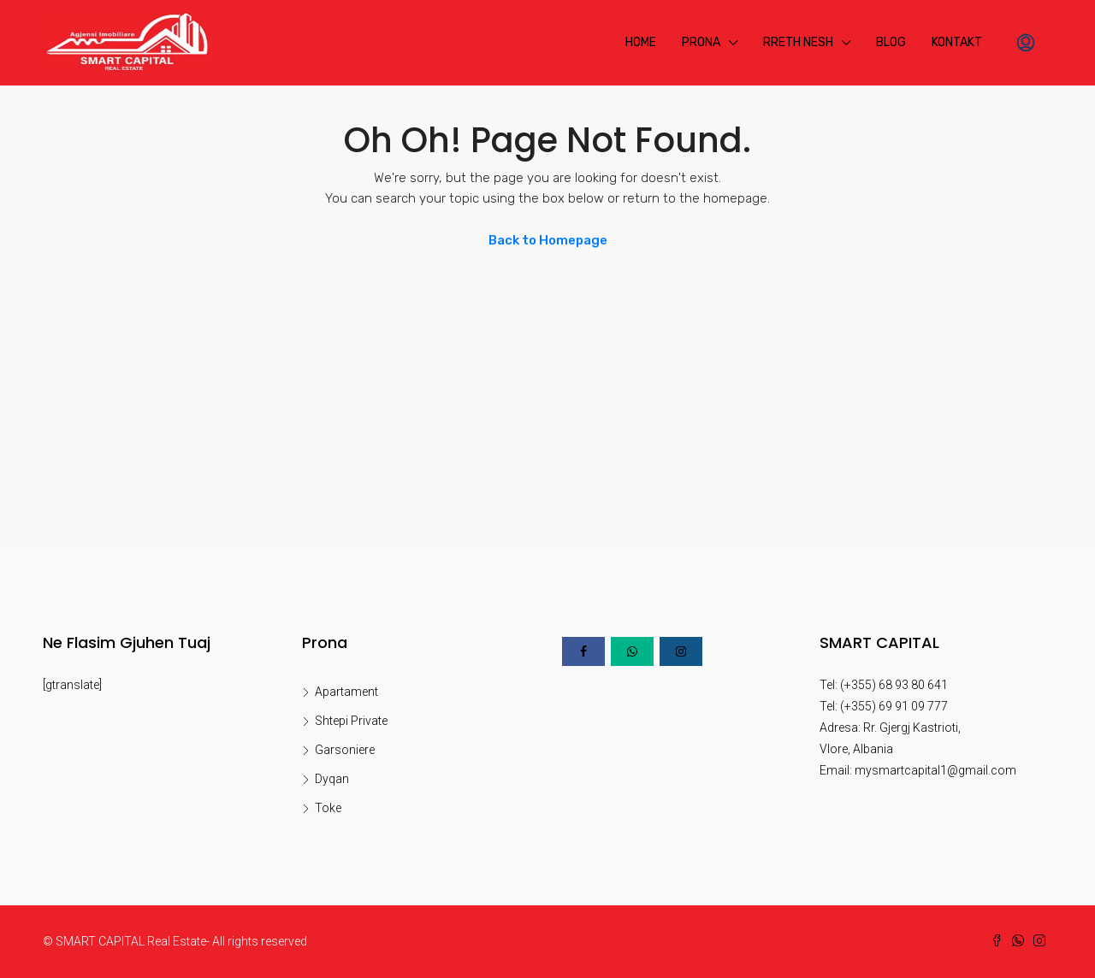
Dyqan (332, 779)
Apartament (346, 691)
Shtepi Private (351, 721)
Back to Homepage (547, 240)
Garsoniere (345, 750)
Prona (701, 42)
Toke (328, 808)
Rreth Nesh (798, 42)
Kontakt (957, 42)
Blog (891, 42)
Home (640, 42)
